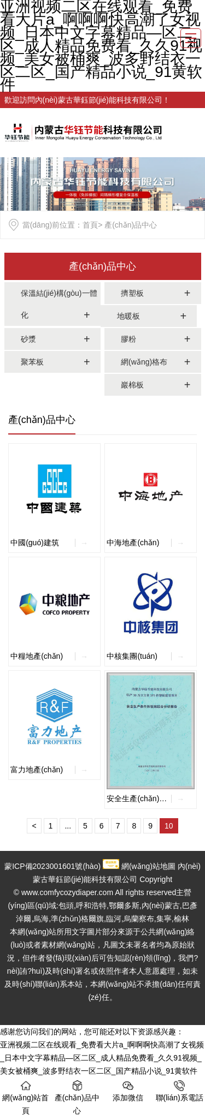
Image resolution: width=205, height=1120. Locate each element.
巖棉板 (132, 384)
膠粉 (128, 339)
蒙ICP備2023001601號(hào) (52, 866)
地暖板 (128, 316)
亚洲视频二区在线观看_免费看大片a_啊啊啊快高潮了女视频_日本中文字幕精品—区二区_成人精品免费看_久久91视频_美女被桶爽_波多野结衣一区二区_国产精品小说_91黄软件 (102, 1057)
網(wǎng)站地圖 (148, 866)
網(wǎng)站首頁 (25, 1097)
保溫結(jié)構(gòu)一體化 (59, 304)
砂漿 (28, 339)
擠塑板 (132, 293)
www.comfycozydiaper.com (67, 892)
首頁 (90, 225)
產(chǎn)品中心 (102, 266)
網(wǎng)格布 (144, 362)
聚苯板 (32, 362)
